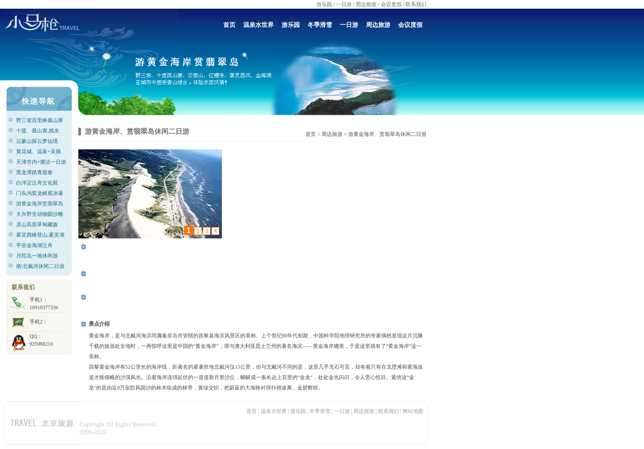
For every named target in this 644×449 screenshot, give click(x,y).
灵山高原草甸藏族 (37, 224)
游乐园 (324, 4)
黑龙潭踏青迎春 (34, 172)
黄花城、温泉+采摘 (38, 152)
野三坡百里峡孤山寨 (39, 120)
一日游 (344, 4)
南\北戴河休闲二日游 (40, 266)
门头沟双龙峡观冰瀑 (39, 193)
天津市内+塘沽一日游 (41, 162)
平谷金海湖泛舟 (34, 245)
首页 (229, 25)
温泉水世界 (258, 25)
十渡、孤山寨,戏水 (37, 131)
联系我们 (416, 4)
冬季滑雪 (320, 25)
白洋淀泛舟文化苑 (37, 183)
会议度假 (391, 4)
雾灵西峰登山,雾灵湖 (40, 235)
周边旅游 (366, 4)
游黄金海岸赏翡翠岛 (39, 204)
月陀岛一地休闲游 (37, 256)
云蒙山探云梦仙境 (37, 141)
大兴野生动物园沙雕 (39, 214)
